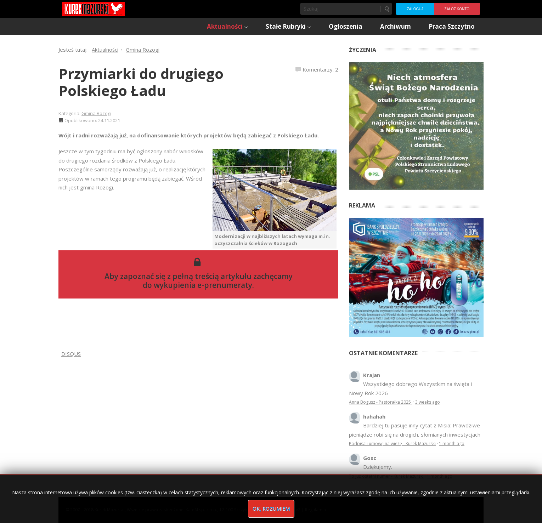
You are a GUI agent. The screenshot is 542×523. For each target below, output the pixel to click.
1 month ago (451, 443)
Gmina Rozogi (96, 113)
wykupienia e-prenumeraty (203, 285)
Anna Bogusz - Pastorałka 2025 (380, 402)
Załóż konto (457, 9)
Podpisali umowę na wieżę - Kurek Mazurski (392, 443)
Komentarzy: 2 (320, 69)
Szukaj (386, 9)
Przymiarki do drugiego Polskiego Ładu (141, 82)
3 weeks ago (427, 402)
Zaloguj (415, 9)
